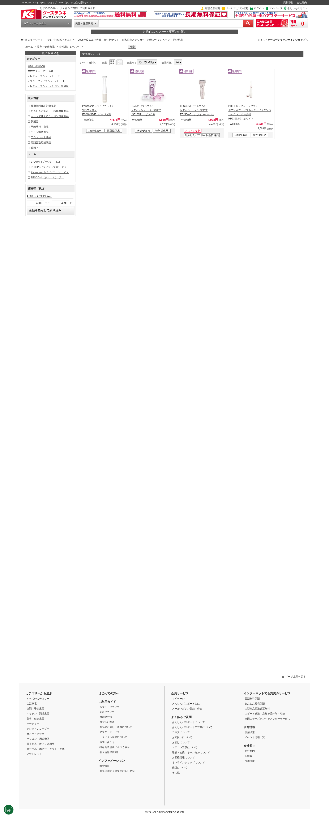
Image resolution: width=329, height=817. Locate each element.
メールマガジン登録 (237, 8)
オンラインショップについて (188, 762)
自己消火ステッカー (133, 39)
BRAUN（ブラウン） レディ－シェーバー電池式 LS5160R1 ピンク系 (146, 110)
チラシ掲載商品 (39, 132)
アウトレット (34, 753)
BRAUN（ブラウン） (46, 161)
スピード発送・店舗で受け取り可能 (265, 713)
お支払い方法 (107, 722)
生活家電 (32, 703)
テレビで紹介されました (61, 39)
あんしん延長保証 (255, 703)
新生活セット (111, 39)
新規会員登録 (212, 8)
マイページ (275, 8)
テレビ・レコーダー (38, 728)
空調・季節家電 (35, 708)
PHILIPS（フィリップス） (49, 167)
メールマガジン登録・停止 (187, 708)
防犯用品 (178, 39)
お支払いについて (182, 737)
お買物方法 (105, 717)
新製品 (34, 121)
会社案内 (302, 2)
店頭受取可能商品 (41, 142)
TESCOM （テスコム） (47, 177)
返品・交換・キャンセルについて (191, 752)
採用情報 (288, 2)
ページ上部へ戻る (296, 676)
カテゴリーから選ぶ (35, 23)
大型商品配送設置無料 (257, 708)
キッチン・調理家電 (38, 713)
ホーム (29, 46)
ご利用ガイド (87, 8)
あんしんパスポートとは (186, 703)
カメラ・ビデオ (35, 733)
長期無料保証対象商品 (43, 105)
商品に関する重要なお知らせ (116, 770)
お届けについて (181, 742)
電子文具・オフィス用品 (40, 743)
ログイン (259, 8)
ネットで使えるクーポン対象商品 (50, 116)
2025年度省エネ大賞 (89, 39)
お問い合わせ (107, 742)
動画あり (36, 147)
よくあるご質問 (69, 8)
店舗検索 (250, 732)
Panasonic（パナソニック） (50, 172)
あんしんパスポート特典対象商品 (50, 111)
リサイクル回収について (113, 737)
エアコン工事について (184, 747)
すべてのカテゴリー (38, 698)
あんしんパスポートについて (188, 722)
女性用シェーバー (69, 46)
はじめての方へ (49, 8)
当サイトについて (109, 706)
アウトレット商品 (41, 137)
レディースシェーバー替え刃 (49, 86)
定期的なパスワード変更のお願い (164, 31)
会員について (107, 712)
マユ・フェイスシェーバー (48, 81)
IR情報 (248, 756)
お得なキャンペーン (158, 39)
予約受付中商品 (39, 126)
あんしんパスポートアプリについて (192, 727)
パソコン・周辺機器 (38, 738)
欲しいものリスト (297, 8)
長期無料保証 (252, 698)
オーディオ (33, 723)
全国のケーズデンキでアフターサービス (267, 718)
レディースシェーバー (46, 76)
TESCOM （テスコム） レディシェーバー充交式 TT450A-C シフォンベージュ (197, 110)
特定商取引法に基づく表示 (114, 747)
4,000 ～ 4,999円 (39, 196)
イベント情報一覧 (255, 737)
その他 (176, 772)
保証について (179, 767)
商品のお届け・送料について (115, 727)
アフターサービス (109, 732)
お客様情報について (183, 757)
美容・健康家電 (84, 23)
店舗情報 (249, 727)
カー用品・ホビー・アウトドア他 (45, 748)
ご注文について (181, 732)
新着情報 (104, 765)
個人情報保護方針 (109, 752)
